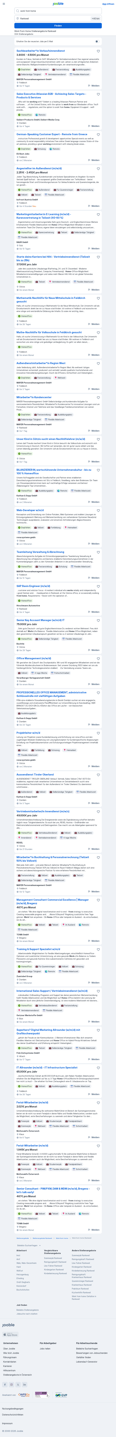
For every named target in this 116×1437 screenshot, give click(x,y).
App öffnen (108, 4)
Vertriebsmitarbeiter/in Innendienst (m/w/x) (43, 811)
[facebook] (5, 1384)
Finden (58, 25)
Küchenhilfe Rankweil (81, 1292)
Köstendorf (21, 1286)
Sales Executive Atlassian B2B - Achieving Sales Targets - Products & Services (51, 95)
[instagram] (11, 1384)
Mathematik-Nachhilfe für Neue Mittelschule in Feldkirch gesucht (51, 300)
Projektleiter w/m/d (28, 732)
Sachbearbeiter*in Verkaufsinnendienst (41, 50)
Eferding (20, 1278)
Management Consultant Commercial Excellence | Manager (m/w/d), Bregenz (53, 901)
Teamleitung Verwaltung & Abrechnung (40, 552)
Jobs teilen (45, 1348)
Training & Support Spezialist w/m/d (38, 949)
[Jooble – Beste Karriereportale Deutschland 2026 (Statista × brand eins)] (42, 1395)
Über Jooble (9, 1348)
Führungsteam (10, 1357)
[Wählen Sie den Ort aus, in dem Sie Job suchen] (58, 18)
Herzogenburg (23, 1274)
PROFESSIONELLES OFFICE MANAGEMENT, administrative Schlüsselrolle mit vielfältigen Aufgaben (51, 694)
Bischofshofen (23, 1290)
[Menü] (4, 4)
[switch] (97, 41)
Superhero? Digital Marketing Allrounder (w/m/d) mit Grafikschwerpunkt (48, 1031)
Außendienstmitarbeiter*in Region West (41, 363)
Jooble (20, 1431)
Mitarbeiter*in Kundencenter (34, 397)
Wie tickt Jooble (11, 1353)
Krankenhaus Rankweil (82, 1285)
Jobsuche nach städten (27, 1314)
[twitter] (18, 1384)
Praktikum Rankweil (80, 1289)
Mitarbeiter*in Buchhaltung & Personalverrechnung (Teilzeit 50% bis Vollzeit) (53, 859)
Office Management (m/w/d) (34, 658)
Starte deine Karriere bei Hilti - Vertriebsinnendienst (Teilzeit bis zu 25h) (53, 258)
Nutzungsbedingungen (12, 1408)
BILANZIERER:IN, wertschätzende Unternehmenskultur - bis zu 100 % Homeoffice (54, 471)
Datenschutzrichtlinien (12, 1414)
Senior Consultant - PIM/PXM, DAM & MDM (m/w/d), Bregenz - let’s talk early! (53, 1190)
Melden (93, 85)
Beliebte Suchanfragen (29, 1245)
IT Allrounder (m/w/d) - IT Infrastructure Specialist (47, 1067)
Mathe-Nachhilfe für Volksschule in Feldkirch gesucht (49, 332)
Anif (18, 1259)
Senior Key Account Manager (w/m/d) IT (41, 620)
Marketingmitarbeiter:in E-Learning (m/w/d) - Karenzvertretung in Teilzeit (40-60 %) (44, 216)
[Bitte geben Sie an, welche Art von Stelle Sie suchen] (58, 11)
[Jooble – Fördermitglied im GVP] (61, 1395)
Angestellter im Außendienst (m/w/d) (39, 168)
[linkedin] (24, 1384)
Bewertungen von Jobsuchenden (92, 1353)
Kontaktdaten (9, 1361)
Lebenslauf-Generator (86, 1361)
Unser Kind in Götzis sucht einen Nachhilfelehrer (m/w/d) (51, 439)
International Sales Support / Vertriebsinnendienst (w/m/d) (52, 990)
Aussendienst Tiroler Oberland (35, 774)
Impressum (7, 1423)
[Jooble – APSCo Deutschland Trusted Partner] (24, 1395)
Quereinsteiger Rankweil (82, 1281)
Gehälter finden (83, 1357)
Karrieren (7, 1366)
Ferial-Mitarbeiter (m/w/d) (32, 1102)
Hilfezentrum (9, 1370)
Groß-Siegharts (23, 1282)
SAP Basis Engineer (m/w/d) (33, 586)
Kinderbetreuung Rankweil (55, 1273)
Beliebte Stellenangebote (28, 1310)
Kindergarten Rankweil (54, 1269)
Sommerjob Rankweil (53, 1258)
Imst (18, 1255)
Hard (19, 1267)
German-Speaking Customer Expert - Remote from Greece (52, 134)
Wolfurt (20, 1270)
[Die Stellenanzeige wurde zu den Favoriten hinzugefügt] (98, 51)
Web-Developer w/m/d (30, 510)
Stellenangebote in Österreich (17, 1374)
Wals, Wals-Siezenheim (26, 1263)
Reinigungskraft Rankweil (55, 1262)
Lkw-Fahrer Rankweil (53, 1266)
